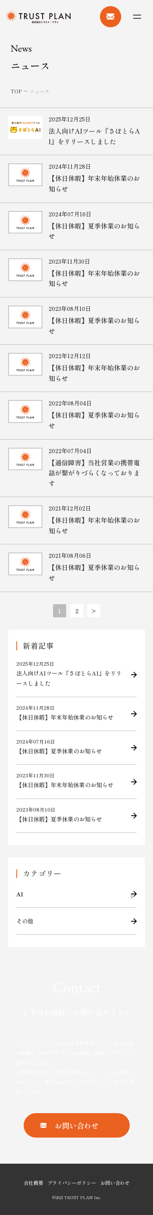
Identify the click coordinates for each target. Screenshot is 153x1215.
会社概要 (33, 1182)
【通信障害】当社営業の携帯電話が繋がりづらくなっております (94, 473)
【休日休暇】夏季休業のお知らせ (70, 746)
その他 (24, 921)
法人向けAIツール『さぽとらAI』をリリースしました (94, 136)
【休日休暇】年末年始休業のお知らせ (70, 712)
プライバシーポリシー (71, 1182)
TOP (16, 91)
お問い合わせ (115, 1182)
